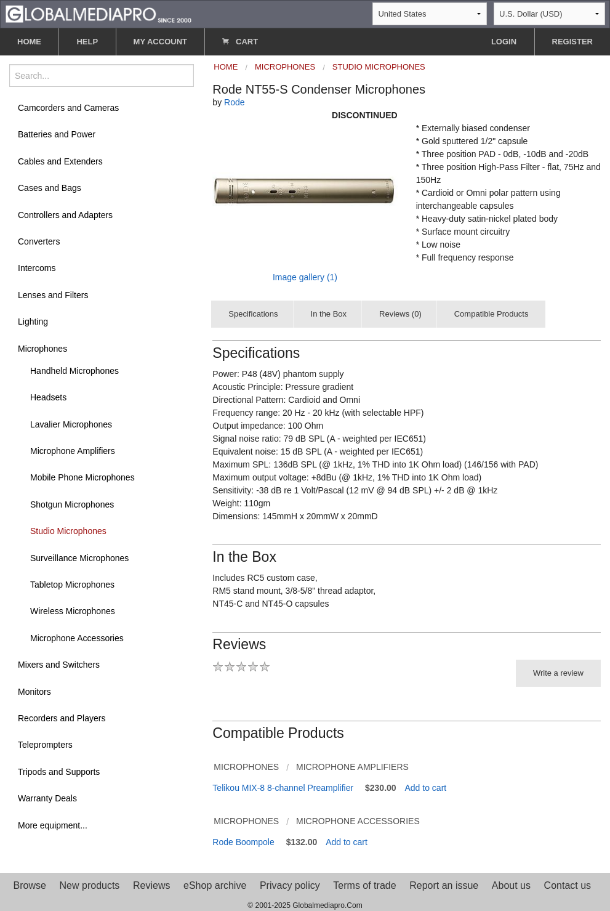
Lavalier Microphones (71, 424)
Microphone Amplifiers (72, 451)
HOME (29, 41)
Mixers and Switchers (59, 665)
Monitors (34, 692)
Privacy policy (290, 885)
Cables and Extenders (60, 161)
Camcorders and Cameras (68, 108)
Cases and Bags (49, 188)
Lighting (33, 321)
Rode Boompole (243, 842)
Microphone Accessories (77, 638)
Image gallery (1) (305, 277)
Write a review (558, 673)
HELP (87, 41)
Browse (30, 885)
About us (511, 885)
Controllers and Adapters (65, 215)
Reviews (151, 885)
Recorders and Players (61, 718)
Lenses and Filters (53, 295)
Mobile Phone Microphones (82, 477)
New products (90, 885)
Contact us (567, 885)
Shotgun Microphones (72, 504)
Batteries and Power (56, 134)
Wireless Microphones (72, 611)
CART (240, 41)
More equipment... (52, 825)
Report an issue (443, 885)
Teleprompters (45, 745)
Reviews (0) (400, 313)
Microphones (42, 349)
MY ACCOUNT (160, 41)
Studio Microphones (68, 531)
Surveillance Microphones (79, 558)
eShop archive (214, 885)
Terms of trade (364, 885)
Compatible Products (491, 313)
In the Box (329, 313)
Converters (39, 241)
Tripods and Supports (59, 772)
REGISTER (572, 41)
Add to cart (426, 788)
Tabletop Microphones (72, 584)
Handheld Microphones (74, 371)
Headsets (48, 397)
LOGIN (503, 41)
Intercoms (36, 268)
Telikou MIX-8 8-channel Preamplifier (282, 788)
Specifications (253, 313)
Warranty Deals (47, 798)
